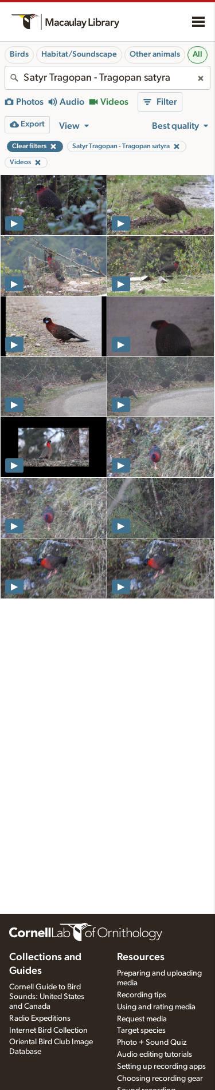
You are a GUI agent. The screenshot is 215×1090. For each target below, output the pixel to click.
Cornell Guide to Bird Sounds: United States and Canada (46, 996)
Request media (142, 1019)
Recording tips (141, 995)
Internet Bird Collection (48, 1030)
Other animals (155, 54)
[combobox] (107, 77)
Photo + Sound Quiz (151, 1043)
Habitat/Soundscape (79, 54)
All (197, 54)
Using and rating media (156, 1007)
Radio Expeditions (40, 1018)
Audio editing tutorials (154, 1055)
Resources (141, 957)
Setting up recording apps (161, 1067)
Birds (19, 54)
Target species (141, 1030)
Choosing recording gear (160, 1079)
